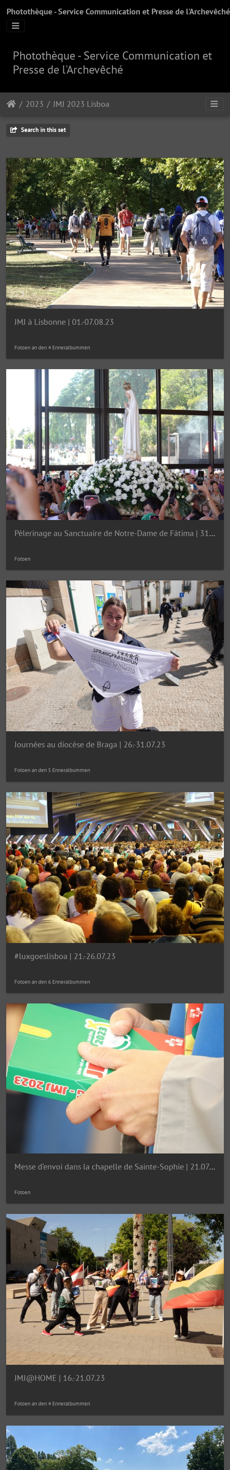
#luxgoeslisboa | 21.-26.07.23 (65, 956)
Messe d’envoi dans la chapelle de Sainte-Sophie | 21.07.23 (117, 1166)
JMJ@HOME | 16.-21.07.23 (59, 1378)
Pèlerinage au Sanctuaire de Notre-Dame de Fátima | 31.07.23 (122, 533)
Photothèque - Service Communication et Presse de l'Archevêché (118, 11)
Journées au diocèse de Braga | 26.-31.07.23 (89, 744)
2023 (35, 104)
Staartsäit (11, 104)
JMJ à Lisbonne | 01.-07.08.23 (64, 322)
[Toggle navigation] (16, 26)
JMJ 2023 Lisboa (81, 104)
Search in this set (38, 130)
